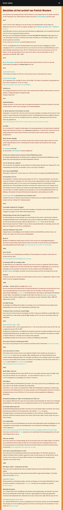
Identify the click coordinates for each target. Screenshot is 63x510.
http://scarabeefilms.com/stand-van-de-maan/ (23, 447)
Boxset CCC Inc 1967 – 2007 (11, 325)
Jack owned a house (9, 72)
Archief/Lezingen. (14, 506)
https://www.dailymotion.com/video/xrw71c (14, 364)
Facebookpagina (41, 16)
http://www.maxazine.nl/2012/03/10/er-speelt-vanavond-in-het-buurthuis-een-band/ (25, 121)
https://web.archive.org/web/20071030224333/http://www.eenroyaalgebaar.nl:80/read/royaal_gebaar (30, 430)
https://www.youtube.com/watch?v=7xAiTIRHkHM (38, 245)
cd (15, 150)
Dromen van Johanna (9, 195)
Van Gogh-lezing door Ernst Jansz (13, 499)
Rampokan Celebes (8, 479)
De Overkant (6, 148)
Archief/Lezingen (7, 485)
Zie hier (16, 475)
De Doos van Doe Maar (9, 78)
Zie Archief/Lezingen (53, 343)
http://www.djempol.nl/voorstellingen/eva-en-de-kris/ (17, 258)
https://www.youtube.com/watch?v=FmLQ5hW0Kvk (17, 85)
